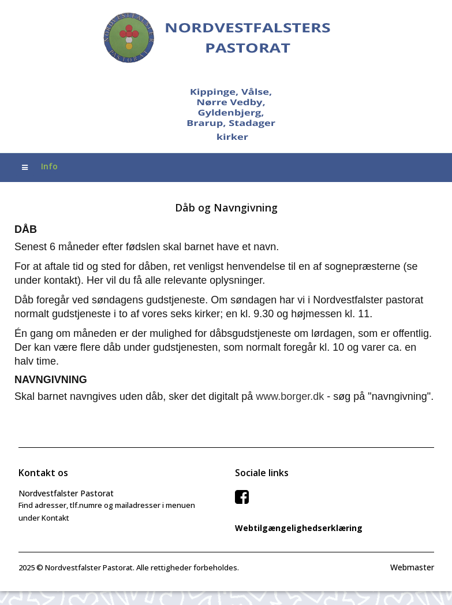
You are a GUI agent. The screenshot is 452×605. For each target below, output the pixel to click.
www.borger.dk (290, 396)
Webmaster (412, 567)
